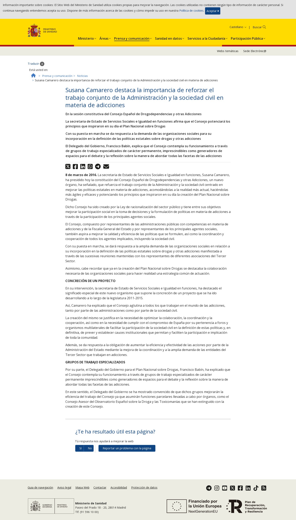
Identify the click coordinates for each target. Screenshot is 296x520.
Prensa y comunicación (57, 76)
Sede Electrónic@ (254, 51)
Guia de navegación (40, 487)
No (90, 448)
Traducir (36, 64)
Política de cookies (191, 10)
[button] (86, 38)
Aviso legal (64, 487)
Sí (80, 448)
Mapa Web (82, 487)
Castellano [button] (238, 27)
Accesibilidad (118, 487)
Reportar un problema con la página (127, 448)
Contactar (99, 487)
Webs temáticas (227, 51)
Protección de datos (144, 487)
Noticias (82, 76)
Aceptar (213, 11)
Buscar (257, 27)
